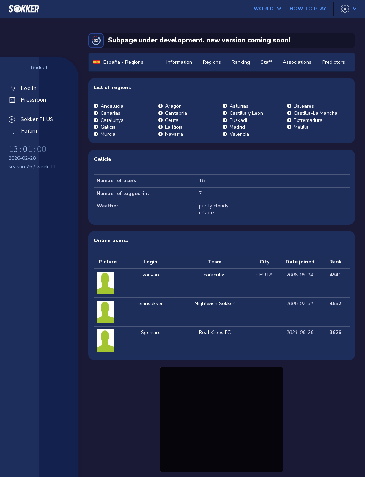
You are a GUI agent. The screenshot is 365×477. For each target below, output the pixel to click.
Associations (297, 62)
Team (214, 261)
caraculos (215, 274)
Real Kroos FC (215, 332)
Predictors (333, 62)
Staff (266, 62)
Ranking (241, 62)
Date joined (300, 261)
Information (179, 62)
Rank (335, 261)
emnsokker (150, 303)
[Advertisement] (222, 418)
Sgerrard (151, 332)
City (264, 261)
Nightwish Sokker (215, 303)
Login (151, 261)
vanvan (151, 274)
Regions (212, 62)
